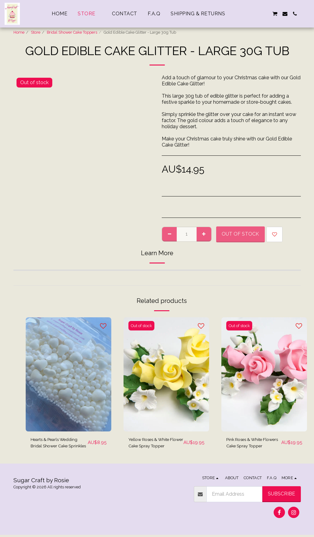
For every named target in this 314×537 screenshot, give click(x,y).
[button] (245, 13)
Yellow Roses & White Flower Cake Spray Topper (153, 444)
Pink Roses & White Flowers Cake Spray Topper (248, 444)
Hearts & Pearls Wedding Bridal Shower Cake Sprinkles (59, 444)
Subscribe (281, 496)
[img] (68, 374)
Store (35, 32)
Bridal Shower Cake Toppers (72, 32)
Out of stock (240, 234)
